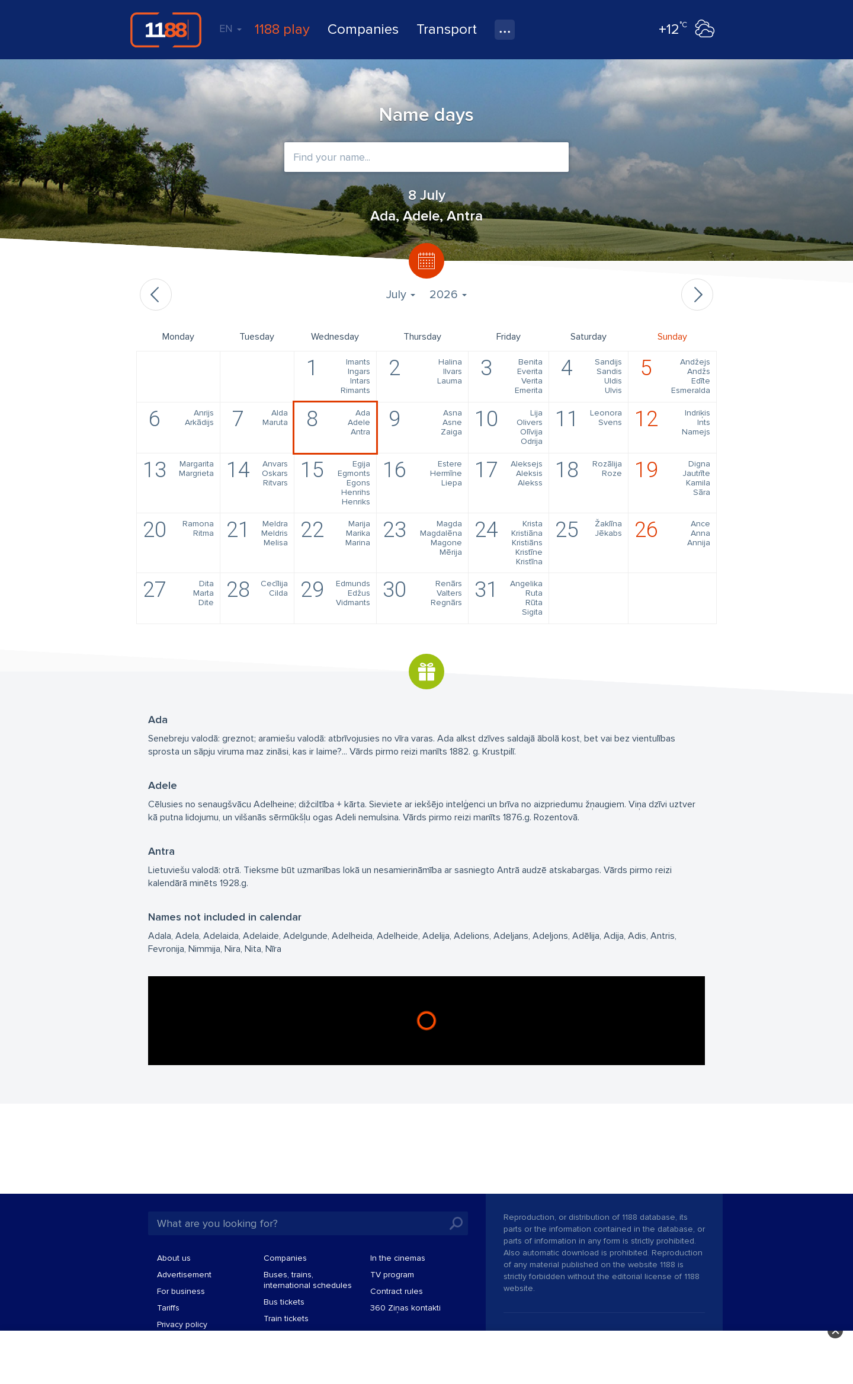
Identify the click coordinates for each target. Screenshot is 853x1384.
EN (230, 28)
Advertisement (184, 1275)
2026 (448, 294)
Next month (697, 295)
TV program (392, 1275)
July (400, 294)
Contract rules (396, 1291)
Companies (363, 29)
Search (456, 1223)
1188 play (282, 29)
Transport (446, 29)
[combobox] (426, 157)
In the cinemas (397, 1258)
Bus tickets (284, 1302)
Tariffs (168, 1308)
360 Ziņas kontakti (405, 1308)
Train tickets (286, 1318)
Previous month (156, 295)
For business (181, 1291)
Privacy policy (182, 1324)
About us (174, 1258)
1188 (165, 29)
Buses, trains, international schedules (308, 1280)
